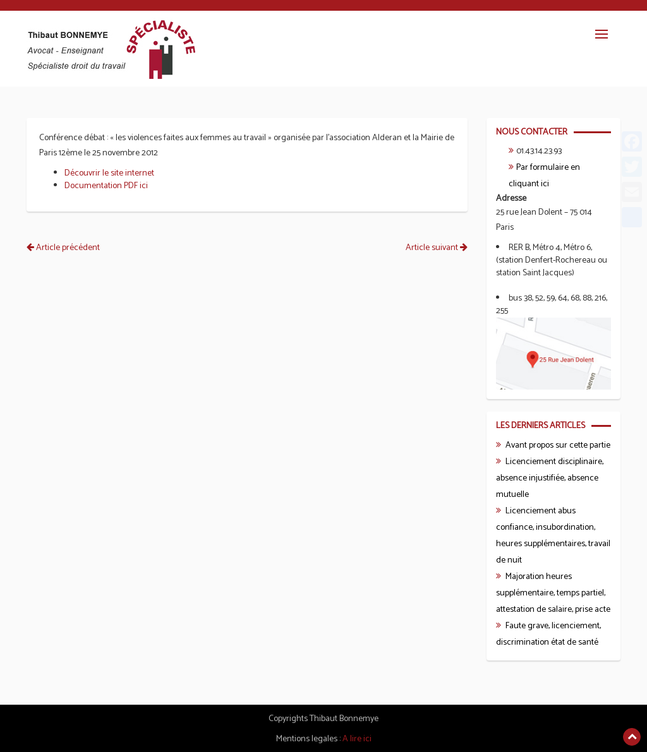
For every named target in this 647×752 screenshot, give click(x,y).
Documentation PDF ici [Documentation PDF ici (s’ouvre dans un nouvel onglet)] (106, 186)
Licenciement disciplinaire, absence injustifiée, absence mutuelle (549, 478)
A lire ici (357, 739)
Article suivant (437, 248)
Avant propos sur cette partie (557, 445)
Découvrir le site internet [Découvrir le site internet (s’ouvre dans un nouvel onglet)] (109, 173)
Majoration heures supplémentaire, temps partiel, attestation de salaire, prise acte (553, 593)
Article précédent (63, 248)
